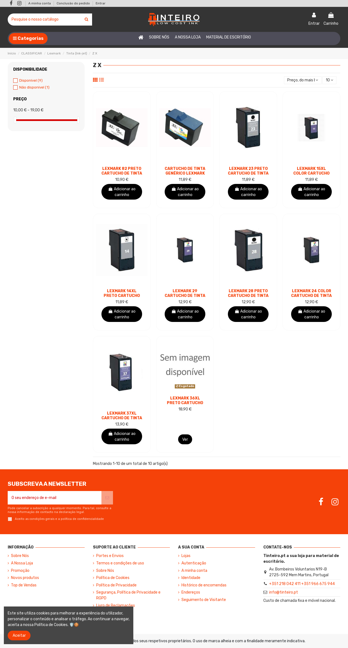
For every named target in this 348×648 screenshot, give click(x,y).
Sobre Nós (20, 555)
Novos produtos (25, 577)
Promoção (20, 570)
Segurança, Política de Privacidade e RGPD (128, 595)
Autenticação (193, 563)
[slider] (15, 120)
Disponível (31, 80)
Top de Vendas (24, 585)
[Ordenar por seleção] (302, 80)
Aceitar (19, 635)
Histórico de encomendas (204, 585)
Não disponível (34, 87)
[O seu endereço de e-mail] (54, 497)
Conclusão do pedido (74, 3)
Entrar (101, 3)
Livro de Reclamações (115, 605)
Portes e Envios (110, 555)
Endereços (190, 592)
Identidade (190, 577)
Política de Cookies (112, 577)
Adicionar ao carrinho (122, 192)
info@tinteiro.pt (283, 592)
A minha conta (40, 3)
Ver (185, 439)
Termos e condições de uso (120, 563)
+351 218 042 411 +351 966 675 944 (302, 583)
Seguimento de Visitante (203, 599)
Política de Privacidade (116, 585)
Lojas (185, 555)
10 (329, 80)
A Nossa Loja (22, 563)
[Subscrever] (107, 497)
